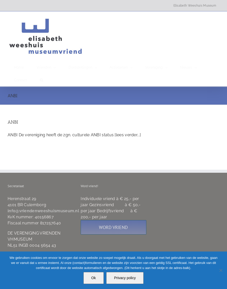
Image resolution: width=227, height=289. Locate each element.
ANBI (13, 122)
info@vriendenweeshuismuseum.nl (43, 210)
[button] (41, 80)
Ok (93, 278)
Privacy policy (125, 278)
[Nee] (220, 270)
